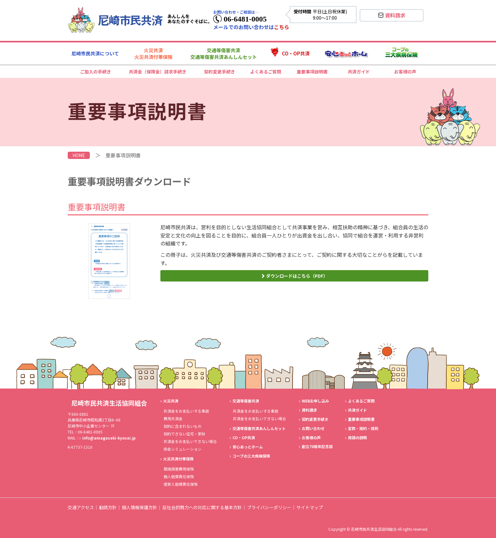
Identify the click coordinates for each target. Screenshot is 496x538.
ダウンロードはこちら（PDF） (294, 276)
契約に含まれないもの (183, 426)
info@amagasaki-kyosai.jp (109, 437)
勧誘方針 (108, 507)
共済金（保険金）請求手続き (157, 71)
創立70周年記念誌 (317, 446)
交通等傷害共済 (245, 400)
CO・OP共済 (296, 53)
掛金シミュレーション (183, 449)
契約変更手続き (219, 71)
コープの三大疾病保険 (251, 456)
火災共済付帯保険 (178, 458)
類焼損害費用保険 (179, 469)
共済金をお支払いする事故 (186, 411)
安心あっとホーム (247, 446)
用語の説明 (357, 437)
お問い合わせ (313, 428)
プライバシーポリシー (269, 507)
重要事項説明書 (312, 71)
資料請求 (391, 15)
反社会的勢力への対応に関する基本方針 (202, 507)
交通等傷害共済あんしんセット (259, 428)
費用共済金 (173, 418)
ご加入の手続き (95, 71)
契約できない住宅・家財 (184, 433)
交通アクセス (81, 507)
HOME (78, 155)
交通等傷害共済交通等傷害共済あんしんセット (223, 53)
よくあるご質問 (265, 71)
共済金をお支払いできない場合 (190, 441)
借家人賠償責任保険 (181, 484)
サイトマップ (309, 507)
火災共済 (170, 400)
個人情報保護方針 (139, 507)
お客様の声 (405, 71)
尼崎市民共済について (95, 53)
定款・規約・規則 (363, 428)
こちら (281, 27)
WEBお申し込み (315, 400)
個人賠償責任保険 (179, 476)
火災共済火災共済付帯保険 (153, 53)
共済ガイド (359, 71)
